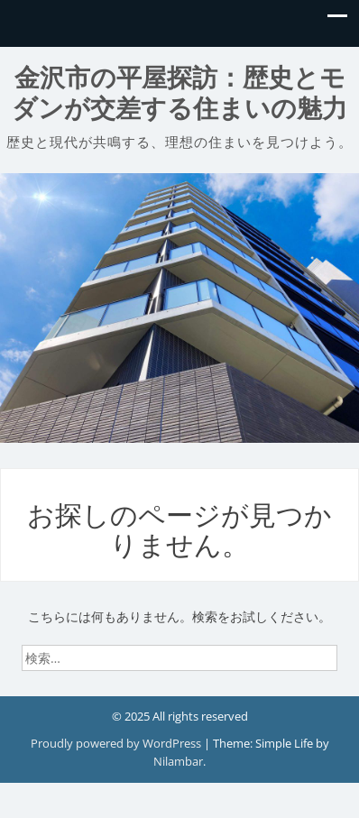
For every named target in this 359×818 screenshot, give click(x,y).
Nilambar (178, 761)
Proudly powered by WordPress (117, 743)
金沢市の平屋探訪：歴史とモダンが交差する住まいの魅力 (179, 93)
